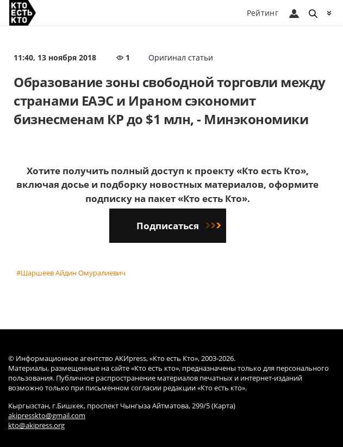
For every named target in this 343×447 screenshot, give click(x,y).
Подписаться (178, 225)
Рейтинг (262, 13)
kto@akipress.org (36, 425)
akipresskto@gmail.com (46, 415)
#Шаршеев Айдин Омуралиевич (71, 273)
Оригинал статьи (180, 57)
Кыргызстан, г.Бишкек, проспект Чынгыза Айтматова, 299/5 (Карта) (121, 406)
